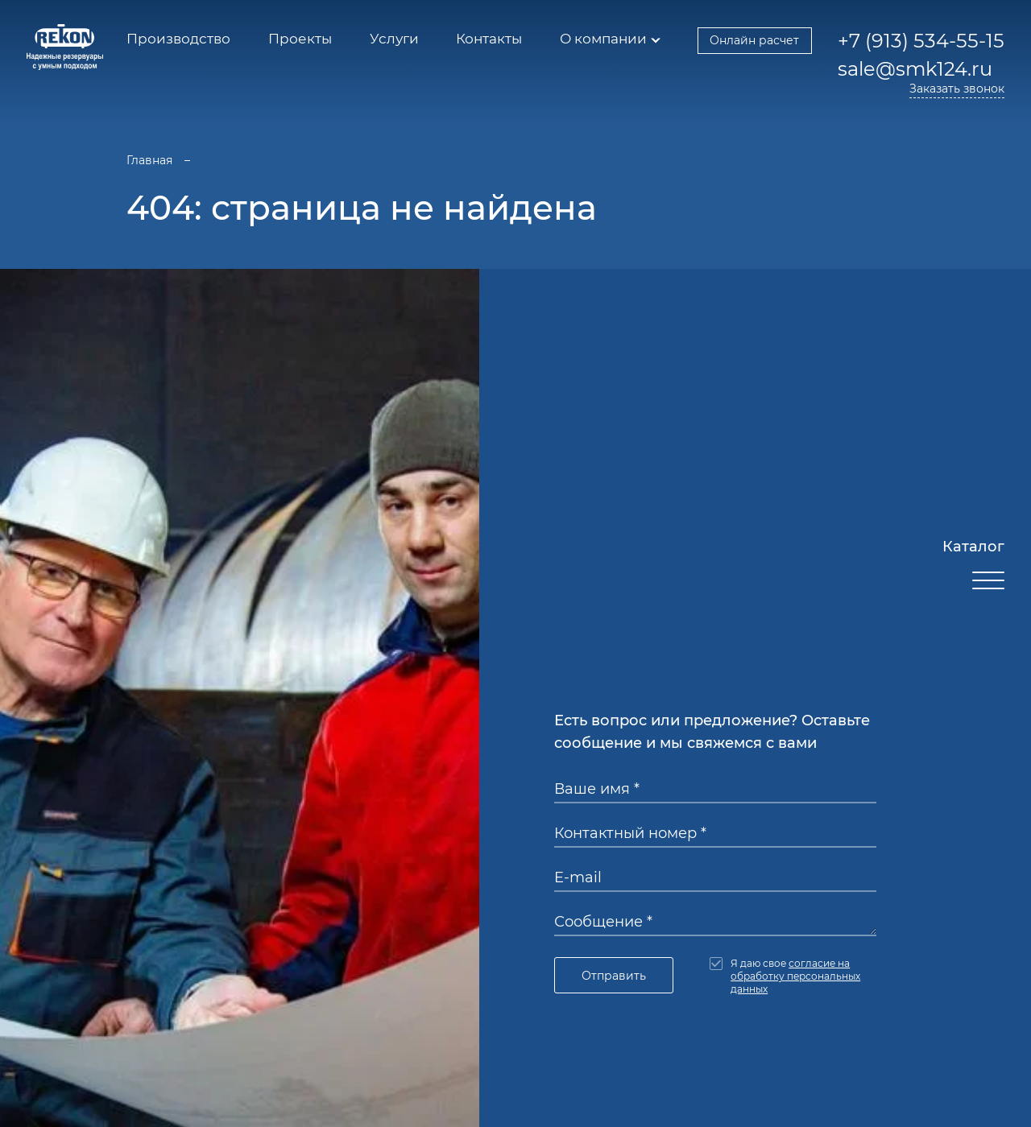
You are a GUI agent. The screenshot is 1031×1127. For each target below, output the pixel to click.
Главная (149, 160)
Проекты (300, 39)
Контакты (489, 39)
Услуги (394, 39)
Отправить (614, 975)
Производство (178, 39)
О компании (603, 39)
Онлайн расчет (754, 40)
